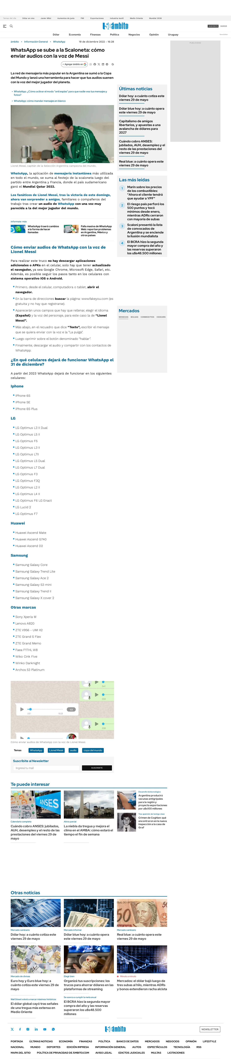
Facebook (20, 1029)
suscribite (213, 26)
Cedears (161, 317)
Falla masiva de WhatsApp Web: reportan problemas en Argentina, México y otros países (96, 231)
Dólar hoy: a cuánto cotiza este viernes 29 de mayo (141, 98)
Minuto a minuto (128, 976)
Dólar (56, 34)
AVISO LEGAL (103, 1052)
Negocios (134, 34)
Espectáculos (157, 1047)
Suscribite (97, 768)
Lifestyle (209, 1041)
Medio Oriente (136, 18)
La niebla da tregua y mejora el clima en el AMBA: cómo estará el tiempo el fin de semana (88, 830)
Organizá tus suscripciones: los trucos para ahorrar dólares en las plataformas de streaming (89, 985)
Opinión (154, 34)
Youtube (44, 1029)
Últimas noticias (41, 1041)
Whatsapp (53, 1029)
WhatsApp (59, 41)
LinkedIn (36, 1029)
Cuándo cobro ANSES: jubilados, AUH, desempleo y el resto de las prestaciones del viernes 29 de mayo (142, 147)
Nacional (17, 1047)
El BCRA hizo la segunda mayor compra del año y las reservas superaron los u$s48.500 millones (145, 247)
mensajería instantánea (73, 173)
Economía (75, 34)
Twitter (12, 1029)
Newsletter (224, 34)
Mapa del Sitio (21, 1052)
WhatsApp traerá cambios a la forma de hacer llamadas (43, 229)
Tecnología (181, 1047)
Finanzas (95, 34)
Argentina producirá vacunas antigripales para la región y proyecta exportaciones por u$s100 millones (152, 802)
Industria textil (117, 18)
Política (114, 34)
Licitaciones (175, 1052)
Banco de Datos (128, 1041)
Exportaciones (97, 18)
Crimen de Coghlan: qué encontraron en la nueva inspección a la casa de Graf (152, 822)
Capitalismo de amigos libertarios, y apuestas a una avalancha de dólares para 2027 (140, 127)
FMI (82, 18)
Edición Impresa (78, 1047)
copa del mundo (93, 750)
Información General (36, 41)
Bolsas (134, 317)
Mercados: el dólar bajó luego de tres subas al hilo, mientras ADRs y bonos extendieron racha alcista (142, 985)
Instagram (27, 1029)
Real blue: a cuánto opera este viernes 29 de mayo (141, 163)
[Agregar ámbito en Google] (74, 64)
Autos (136, 1047)
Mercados (152, 1041)
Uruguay (173, 34)
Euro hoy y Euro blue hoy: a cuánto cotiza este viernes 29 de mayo (35, 985)
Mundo (35, 1047)
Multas (156, 1052)
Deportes (53, 1047)
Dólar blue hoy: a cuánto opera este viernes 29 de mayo (141, 110)
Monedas (123, 317)
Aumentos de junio (65, 18)
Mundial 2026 (155, 18)
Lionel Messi (56, 750)
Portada (17, 1041)
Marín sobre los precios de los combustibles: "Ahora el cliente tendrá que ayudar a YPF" (145, 192)
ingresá (223, 26)
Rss (198, 1047)
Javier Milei (46, 18)
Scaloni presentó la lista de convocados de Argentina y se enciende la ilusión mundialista (145, 230)
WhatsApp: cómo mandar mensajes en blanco (40, 101)
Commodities (147, 317)
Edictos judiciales (131, 1052)
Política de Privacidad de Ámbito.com (63, 1052)
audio (73, 750)
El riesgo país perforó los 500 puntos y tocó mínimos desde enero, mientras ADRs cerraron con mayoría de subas (145, 211)
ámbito (15, 41)
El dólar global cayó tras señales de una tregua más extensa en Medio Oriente (34, 1008)
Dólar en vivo (28, 18)
